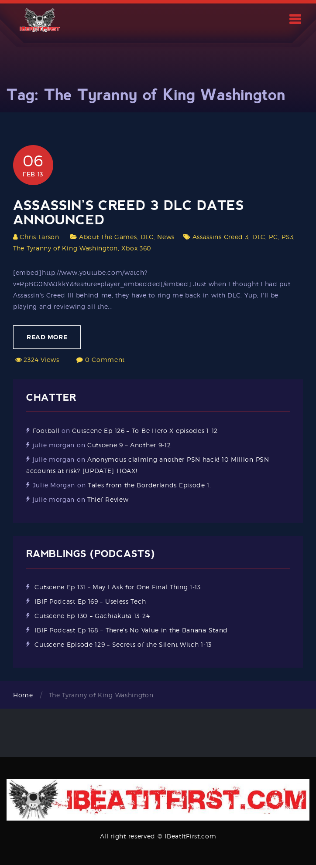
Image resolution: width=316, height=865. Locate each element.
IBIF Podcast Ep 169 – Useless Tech (90, 601)
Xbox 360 (136, 248)
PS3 (287, 236)
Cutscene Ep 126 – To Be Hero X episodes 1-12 (145, 430)
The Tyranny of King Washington (65, 248)
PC (273, 236)
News (166, 236)
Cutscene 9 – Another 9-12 (129, 445)
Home (23, 695)
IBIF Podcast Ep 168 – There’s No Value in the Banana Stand (131, 630)
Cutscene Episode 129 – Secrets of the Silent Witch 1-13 (123, 644)
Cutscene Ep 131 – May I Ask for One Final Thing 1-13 (117, 587)
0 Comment (105, 359)
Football (46, 430)
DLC (147, 236)
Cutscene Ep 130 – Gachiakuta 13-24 (92, 615)
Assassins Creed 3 (220, 236)
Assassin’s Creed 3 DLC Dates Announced (128, 212)
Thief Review (107, 499)
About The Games (108, 236)
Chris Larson (39, 236)
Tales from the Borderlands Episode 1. (149, 485)
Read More (47, 337)
